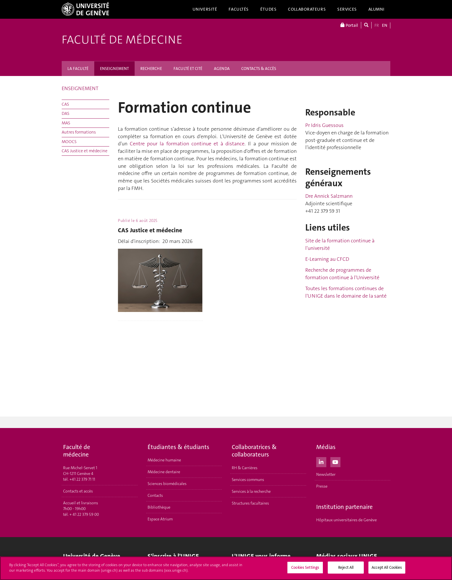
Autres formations (79, 132)
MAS (66, 123)
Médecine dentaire (164, 471)
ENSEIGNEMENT (114, 68)
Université (205, 9)
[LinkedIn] (321, 461)
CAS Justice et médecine (85, 151)
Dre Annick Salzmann (329, 196)
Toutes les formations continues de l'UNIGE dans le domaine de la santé (346, 292)
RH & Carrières (244, 467)
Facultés (239, 9)
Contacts (155, 495)
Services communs (248, 479)
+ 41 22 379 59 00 (84, 514)
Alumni (376, 9)
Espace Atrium (160, 519)
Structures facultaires (250, 503)
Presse (321, 486)
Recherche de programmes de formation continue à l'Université (342, 274)
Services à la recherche (251, 491)
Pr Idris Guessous (324, 125)
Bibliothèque (159, 507)
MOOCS (69, 141)
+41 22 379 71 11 (82, 479)
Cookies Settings (305, 567)
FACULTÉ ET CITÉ (188, 68)
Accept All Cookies (387, 567)
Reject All (345, 567)
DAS (65, 113)
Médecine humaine (164, 460)
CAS (65, 104)
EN (384, 25)
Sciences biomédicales (167, 483)
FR (376, 25)
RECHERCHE (151, 68)
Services (347, 9)
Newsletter (326, 474)
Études (268, 9)
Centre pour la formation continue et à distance (187, 143)
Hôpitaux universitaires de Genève (346, 519)
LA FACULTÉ (77, 68)
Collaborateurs (307, 9)
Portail (349, 25)
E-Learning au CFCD (327, 259)
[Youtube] (335, 461)
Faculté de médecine (122, 39)
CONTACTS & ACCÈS (258, 68)
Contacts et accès (78, 491)
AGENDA (222, 68)
